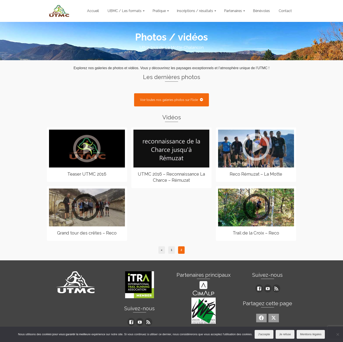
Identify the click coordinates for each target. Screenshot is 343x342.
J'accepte (264, 334)
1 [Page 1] (171, 250)
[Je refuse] (337, 334)
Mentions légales (311, 334)
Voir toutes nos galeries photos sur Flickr (171, 100)
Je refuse (285, 334)
